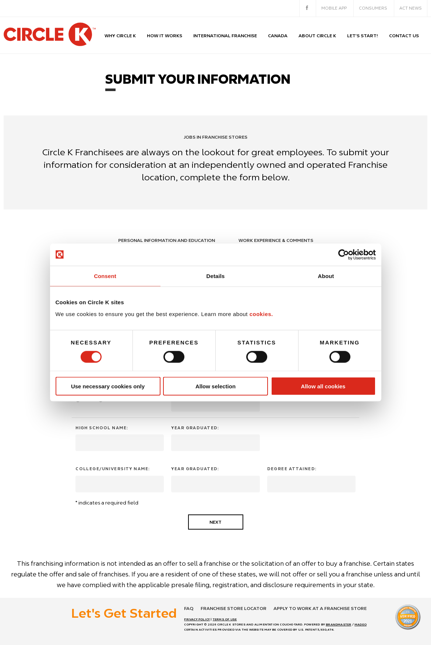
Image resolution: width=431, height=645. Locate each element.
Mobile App (334, 8)
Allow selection (215, 386)
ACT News (410, 8)
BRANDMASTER (338, 624)
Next (215, 522)
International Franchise (225, 35)
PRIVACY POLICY (197, 619)
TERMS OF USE (225, 619)
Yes (83, 399)
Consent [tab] (105, 276)
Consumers (373, 8)
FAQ (189, 608)
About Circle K (317, 35)
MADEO (360, 624)
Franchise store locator (233, 608)
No (106, 399)
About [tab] (326, 276)
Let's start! (362, 35)
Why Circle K (120, 35)
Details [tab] (215, 276)
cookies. (261, 314)
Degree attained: (292, 468)
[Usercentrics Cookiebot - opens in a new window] (343, 254)
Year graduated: (195, 427)
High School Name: (101, 427)
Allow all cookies (323, 386)
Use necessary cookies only (108, 386)
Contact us (404, 35)
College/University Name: (112, 468)
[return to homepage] (50, 35)
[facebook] (307, 8)
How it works (164, 35)
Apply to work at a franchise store (320, 608)
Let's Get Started (124, 613)
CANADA (277, 35)
